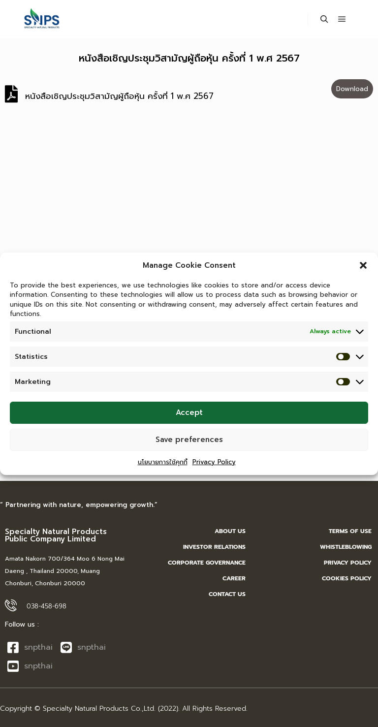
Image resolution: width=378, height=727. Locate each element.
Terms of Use (350, 531)
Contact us (227, 594)
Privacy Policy (214, 465)
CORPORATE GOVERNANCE (207, 562)
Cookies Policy (347, 578)
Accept (189, 416)
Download (352, 89)
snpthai (30, 647)
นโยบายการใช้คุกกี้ (163, 465)
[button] (363, 269)
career (234, 578)
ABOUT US (230, 531)
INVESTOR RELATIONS (214, 546)
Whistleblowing (346, 546)
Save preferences (189, 443)
